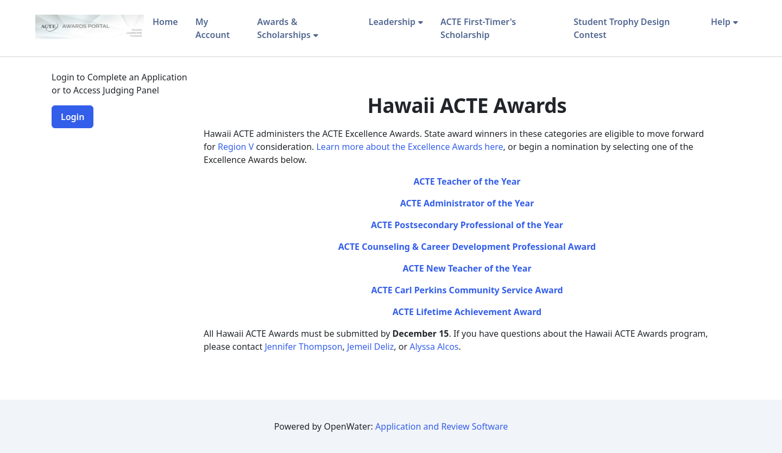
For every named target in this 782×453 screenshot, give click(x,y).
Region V (237, 147)
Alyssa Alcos (433, 347)
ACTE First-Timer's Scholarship (478, 28)
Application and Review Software (441, 426)
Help (720, 22)
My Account (212, 28)
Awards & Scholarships (284, 28)
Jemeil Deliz (370, 347)
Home (165, 22)
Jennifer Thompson (303, 347)
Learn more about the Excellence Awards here (409, 147)
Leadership (392, 22)
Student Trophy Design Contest (621, 28)
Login (72, 117)
